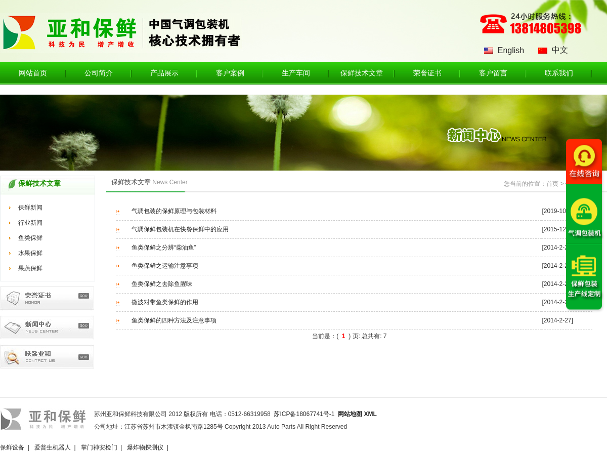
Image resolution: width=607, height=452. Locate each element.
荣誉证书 (427, 73)
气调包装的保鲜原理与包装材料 (174, 211)
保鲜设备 (12, 447)
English (511, 50)
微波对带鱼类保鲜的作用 (165, 302)
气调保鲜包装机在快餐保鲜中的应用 (180, 229)
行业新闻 (30, 222)
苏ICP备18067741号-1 (304, 414)
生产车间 (296, 73)
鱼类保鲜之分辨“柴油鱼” (164, 247)
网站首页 (33, 73)
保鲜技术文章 (361, 73)
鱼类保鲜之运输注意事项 (165, 265)
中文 (560, 50)
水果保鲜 (30, 253)
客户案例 (230, 73)
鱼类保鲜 (30, 237)
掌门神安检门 (99, 447)
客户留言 (493, 73)
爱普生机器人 (52, 447)
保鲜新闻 (30, 207)
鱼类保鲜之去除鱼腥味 (162, 283)
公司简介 (98, 73)
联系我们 (559, 73)
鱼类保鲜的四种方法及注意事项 (174, 320)
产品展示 (164, 73)
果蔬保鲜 (30, 268)
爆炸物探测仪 (145, 447)
